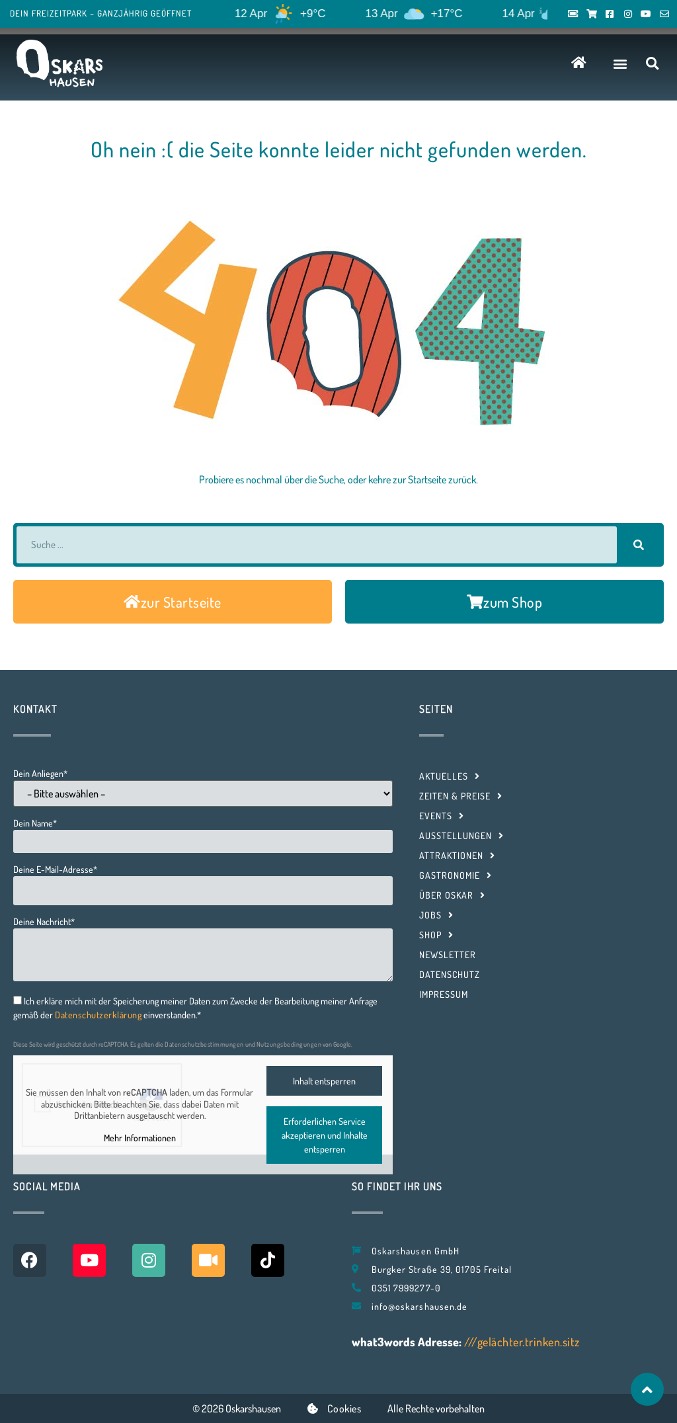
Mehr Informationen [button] (140, 1137)
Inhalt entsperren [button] (324, 1080)
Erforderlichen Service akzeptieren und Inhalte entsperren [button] (325, 1135)
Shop (436, 935)
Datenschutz (449, 974)
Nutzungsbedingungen (289, 1044)
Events (441, 816)
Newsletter (447, 954)
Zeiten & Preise (460, 796)
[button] (620, 63)
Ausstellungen (461, 836)
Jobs (436, 915)
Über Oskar (452, 895)
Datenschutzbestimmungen (204, 1044)
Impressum (443, 994)
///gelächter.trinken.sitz (522, 1341)
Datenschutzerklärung (98, 1014)
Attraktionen (457, 856)
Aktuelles (449, 776)
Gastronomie (455, 875)
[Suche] (638, 544)
